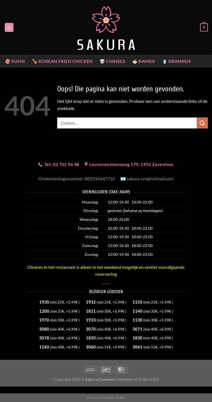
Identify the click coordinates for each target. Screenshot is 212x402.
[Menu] (9, 27)
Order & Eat (148, 379)
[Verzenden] (202, 122)
